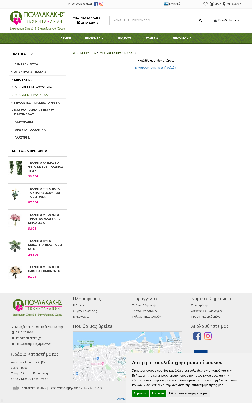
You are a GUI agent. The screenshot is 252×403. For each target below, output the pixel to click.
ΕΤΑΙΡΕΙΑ (152, 38)
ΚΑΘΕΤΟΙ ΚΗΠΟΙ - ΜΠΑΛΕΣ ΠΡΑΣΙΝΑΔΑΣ (34, 112)
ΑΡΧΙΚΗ (66, 38)
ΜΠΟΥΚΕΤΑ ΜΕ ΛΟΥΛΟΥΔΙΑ (33, 87)
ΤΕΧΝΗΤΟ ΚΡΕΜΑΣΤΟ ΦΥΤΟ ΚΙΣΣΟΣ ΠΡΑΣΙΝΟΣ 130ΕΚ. (45, 166)
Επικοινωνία (81, 316)
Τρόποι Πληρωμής (144, 305)
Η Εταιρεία (79, 305)
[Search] (157, 20)
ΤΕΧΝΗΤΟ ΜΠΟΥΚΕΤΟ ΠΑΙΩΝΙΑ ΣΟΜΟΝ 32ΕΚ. (44, 269)
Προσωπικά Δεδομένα (205, 316)
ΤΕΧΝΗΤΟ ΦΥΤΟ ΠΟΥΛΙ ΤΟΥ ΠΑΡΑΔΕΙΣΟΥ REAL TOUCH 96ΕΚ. (44, 193)
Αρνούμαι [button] (158, 393)
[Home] (74, 53)
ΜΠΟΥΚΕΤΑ (22, 79)
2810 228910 (89, 22)
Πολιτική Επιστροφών (146, 316)
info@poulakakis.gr (28, 338)
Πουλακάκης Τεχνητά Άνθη (33, 344)
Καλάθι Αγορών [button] (226, 20)
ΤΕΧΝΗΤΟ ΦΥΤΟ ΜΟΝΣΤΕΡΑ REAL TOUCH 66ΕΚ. (45, 245)
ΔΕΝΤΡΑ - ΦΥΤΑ (26, 64)
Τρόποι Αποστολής (144, 311)
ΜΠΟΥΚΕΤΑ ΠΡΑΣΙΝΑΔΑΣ (32, 95)
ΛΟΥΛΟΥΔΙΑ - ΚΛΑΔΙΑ (30, 72)
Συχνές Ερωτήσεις (85, 311)
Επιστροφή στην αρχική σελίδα (155, 67)
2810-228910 (24, 332)
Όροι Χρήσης (199, 305)
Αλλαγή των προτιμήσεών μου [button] (188, 393)
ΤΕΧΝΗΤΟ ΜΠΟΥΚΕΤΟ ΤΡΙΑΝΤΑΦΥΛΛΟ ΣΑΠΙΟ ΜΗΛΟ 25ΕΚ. (44, 219)
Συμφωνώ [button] (140, 393)
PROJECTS (124, 38)
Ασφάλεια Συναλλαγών (206, 311)
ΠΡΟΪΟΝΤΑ (94, 38)
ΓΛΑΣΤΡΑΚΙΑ (23, 122)
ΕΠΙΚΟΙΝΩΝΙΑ (181, 38)
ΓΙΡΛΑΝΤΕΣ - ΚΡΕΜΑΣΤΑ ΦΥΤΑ (37, 102)
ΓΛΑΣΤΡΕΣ (22, 137)
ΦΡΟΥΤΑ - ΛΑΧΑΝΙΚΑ (30, 130)
